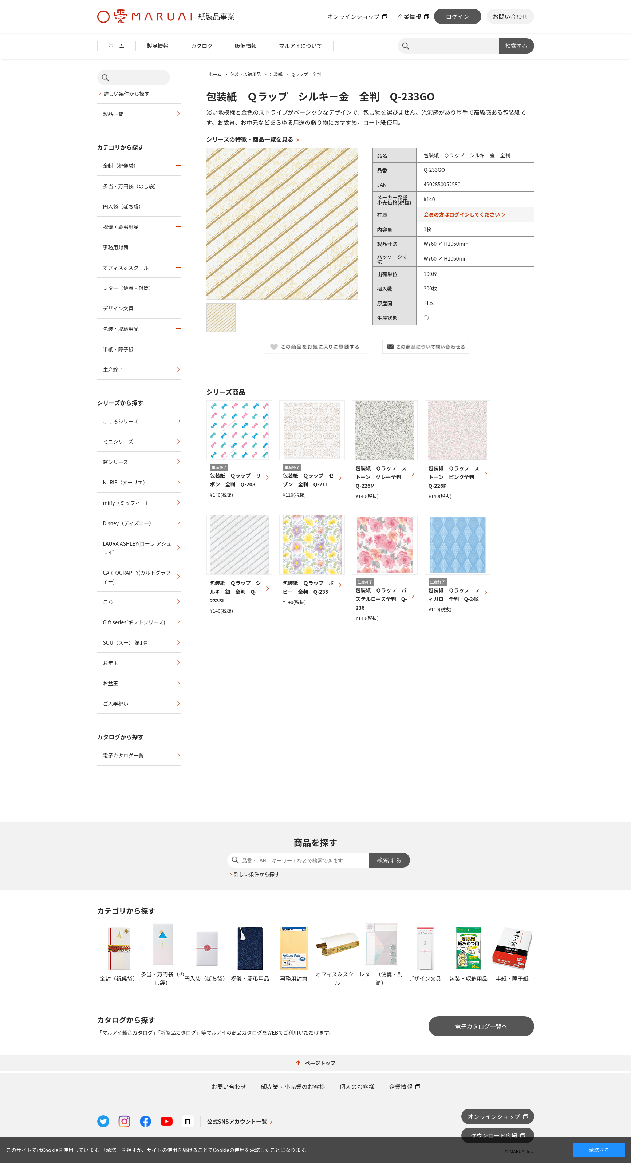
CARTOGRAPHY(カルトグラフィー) (137, 577)
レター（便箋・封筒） (128, 288)
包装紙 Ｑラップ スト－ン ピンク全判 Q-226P (454, 476)
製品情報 (158, 46)
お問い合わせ (510, 16)
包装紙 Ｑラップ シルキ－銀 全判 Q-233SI (235, 591)
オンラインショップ (353, 16)
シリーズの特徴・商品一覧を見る (249, 139)
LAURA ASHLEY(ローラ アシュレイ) (137, 548)
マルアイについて (300, 46)
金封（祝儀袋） (121, 165)
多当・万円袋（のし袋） (131, 186)
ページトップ (316, 1063)
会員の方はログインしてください (461, 214)
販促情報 (246, 46)
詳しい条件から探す (127, 93)
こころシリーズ (120, 421)
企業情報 (409, 16)
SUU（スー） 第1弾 (125, 642)
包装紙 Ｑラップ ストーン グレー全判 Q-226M (381, 476)
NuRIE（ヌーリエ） (125, 482)
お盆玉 (110, 683)
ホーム (117, 46)
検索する (516, 46)
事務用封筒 (116, 247)
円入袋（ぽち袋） (123, 206)
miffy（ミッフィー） (127, 502)
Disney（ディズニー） (128, 523)
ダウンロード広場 (493, 1135)
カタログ (202, 46)
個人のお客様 (357, 1086)
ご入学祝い (116, 703)
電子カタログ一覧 (123, 755)
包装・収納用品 (121, 328)
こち (108, 601)
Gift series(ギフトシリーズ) (134, 622)
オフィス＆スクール (126, 267)
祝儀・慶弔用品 (121, 226)
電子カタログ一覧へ (481, 1026)
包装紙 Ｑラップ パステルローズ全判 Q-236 (381, 598)
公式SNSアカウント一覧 (237, 1121)
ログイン (457, 16)
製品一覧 (113, 114)
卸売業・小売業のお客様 (293, 1086)
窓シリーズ (115, 462)
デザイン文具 (118, 308)
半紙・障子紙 (118, 349)
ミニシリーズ (118, 441)
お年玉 (110, 662)
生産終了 (113, 369)
